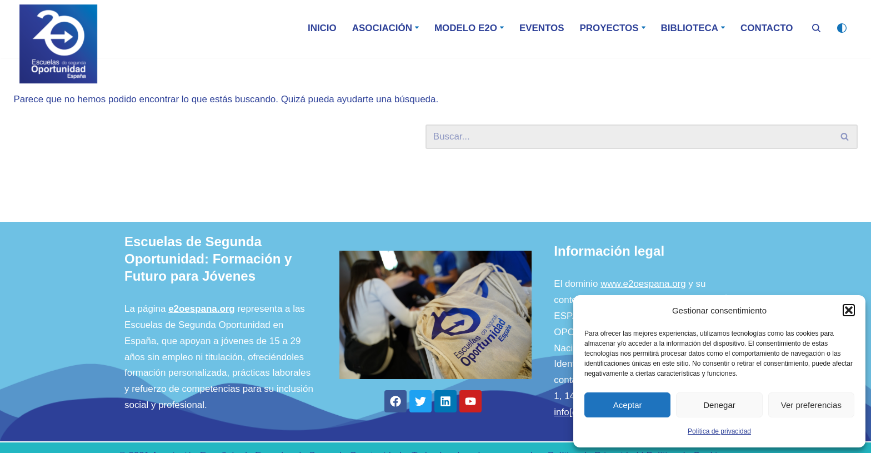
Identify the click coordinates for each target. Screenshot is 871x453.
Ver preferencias (811, 405)
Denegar (719, 405)
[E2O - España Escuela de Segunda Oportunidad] (58, 43)
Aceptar (627, 405)
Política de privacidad (719, 431)
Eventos (540, 28)
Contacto (766, 28)
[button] (848, 310)
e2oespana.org (201, 320)
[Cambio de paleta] (842, 28)
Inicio (321, 28)
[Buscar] (816, 28)
